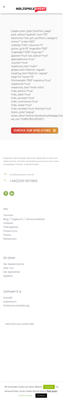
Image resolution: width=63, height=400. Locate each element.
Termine (8, 215)
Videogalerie (10, 227)
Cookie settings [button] (25, 395)
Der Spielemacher (13, 264)
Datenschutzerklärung (16, 305)
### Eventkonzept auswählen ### (19, 323)
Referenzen (10, 238)
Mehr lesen (52, 391)
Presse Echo (10, 231)
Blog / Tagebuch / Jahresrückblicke (24, 219)
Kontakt (7, 297)
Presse (7, 234)
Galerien (8, 223)
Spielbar (8, 275)
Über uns (8, 268)
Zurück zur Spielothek (35, 130)
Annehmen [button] (49, 387)
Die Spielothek (11, 271)
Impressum (10, 301)
